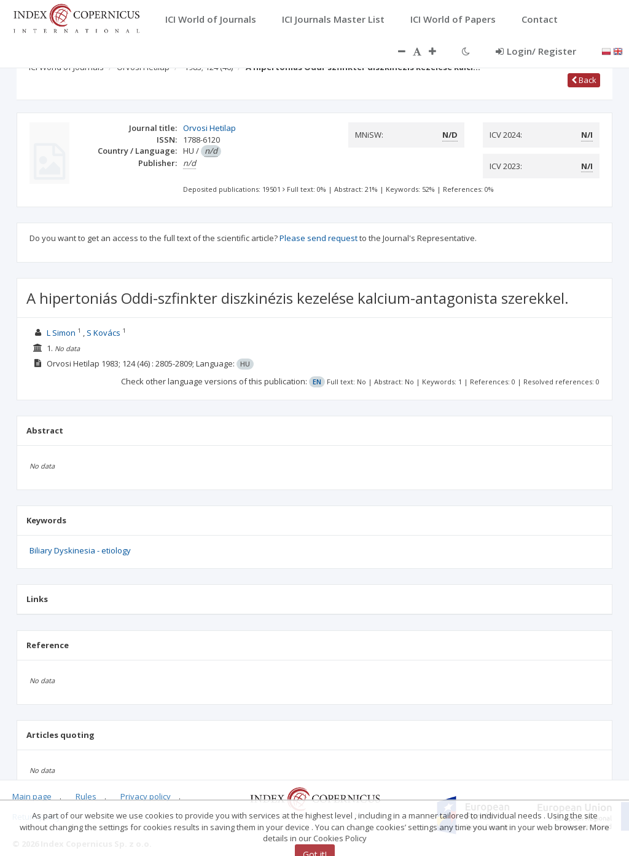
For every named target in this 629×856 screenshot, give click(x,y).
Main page (32, 796)
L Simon (61, 332)
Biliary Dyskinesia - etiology (80, 550)
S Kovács (103, 332)
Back (583, 79)
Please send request (318, 238)
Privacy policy (145, 796)
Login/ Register (536, 51)
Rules (86, 796)
